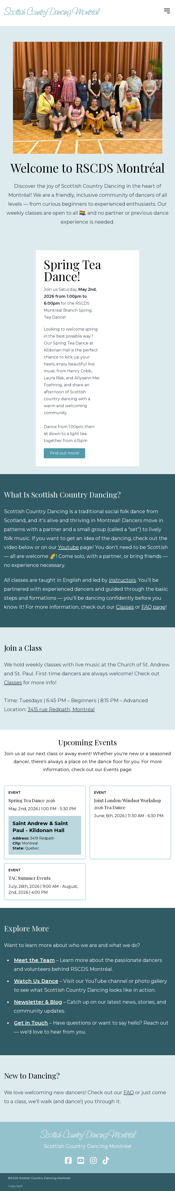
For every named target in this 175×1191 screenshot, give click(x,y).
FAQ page (153, 607)
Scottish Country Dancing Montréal (51, 11)
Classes (125, 607)
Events (111, 769)
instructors (122, 580)
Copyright (15, 1186)
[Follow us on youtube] (80, 1160)
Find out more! (64, 453)
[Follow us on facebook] (68, 1160)
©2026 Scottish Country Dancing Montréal (39, 1178)
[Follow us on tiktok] (106, 1160)
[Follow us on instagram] (93, 1160)
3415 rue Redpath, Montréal (61, 709)
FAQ (128, 1092)
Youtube (68, 547)
